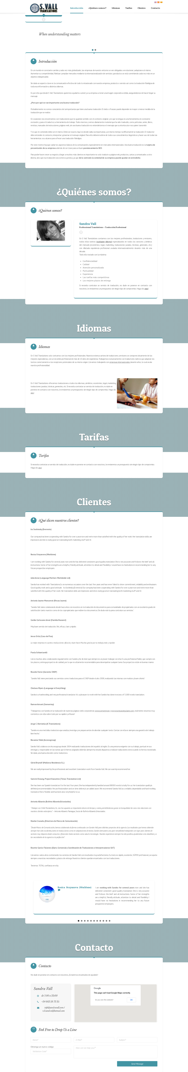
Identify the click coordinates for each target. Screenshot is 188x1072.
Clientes (142, 8)
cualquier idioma (104, 241)
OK (131, 999)
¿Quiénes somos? (97, 8)
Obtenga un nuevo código (42, 1046)
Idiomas (116, 8)
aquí (32, 393)
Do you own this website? (104, 999)
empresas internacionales (120, 362)
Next (156, 897)
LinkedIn (81, 232)
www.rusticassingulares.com (122, 710)
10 (106, 920)
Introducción (76, 8)
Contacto (155, 8)
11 (109, 920)
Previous (32, 897)
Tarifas (128, 8)
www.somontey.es (102, 710)
